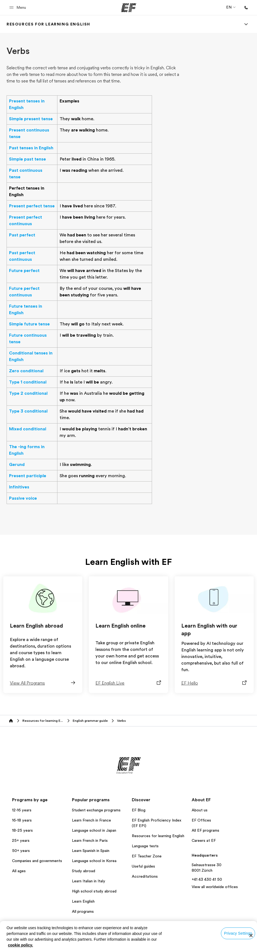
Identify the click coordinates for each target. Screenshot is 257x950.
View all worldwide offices (215, 887)
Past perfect (22, 235)
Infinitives (19, 487)
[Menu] (246, 24)
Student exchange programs (96, 810)
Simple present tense (31, 118)
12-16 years (21, 810)
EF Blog (138, 810)
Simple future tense (29, 324)
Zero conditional (26, 370)
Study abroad (83, 871)
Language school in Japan (94, 830)
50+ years (21, 850)
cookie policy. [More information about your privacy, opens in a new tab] (20, 945)
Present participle (27, 475)
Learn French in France (91, 820)
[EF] (128, 7)
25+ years (21, 840)
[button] (18, 7)
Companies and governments (37, 861)
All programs (83, 911)
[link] (48, 24)
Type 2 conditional (28, 393)
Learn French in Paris (90, 840)
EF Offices (201, 820)
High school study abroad (94, 891)
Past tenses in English (31, 147)
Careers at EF (204, 840)
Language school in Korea (94, 861)
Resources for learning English (158, 836)
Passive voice (23, 498)
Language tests (145, 846)
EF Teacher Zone (147, 856)
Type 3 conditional (28, 411)
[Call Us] (246, 7)
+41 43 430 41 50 (207, 879)
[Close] (251, 935)
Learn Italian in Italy (88, 881)
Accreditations (145, 876)
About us (200, 810)
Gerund (17, 464)
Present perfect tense (32, 206)
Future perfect (24, 270)
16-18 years (22, 820)
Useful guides (143, 866)
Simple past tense (27, 159)
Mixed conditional (27, 429)
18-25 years (22, 830)
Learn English (83, 901)
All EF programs (205, 830)
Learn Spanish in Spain (90, 850)
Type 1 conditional (27, 382)
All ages (19, 871)
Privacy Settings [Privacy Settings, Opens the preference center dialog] (238, 933)
